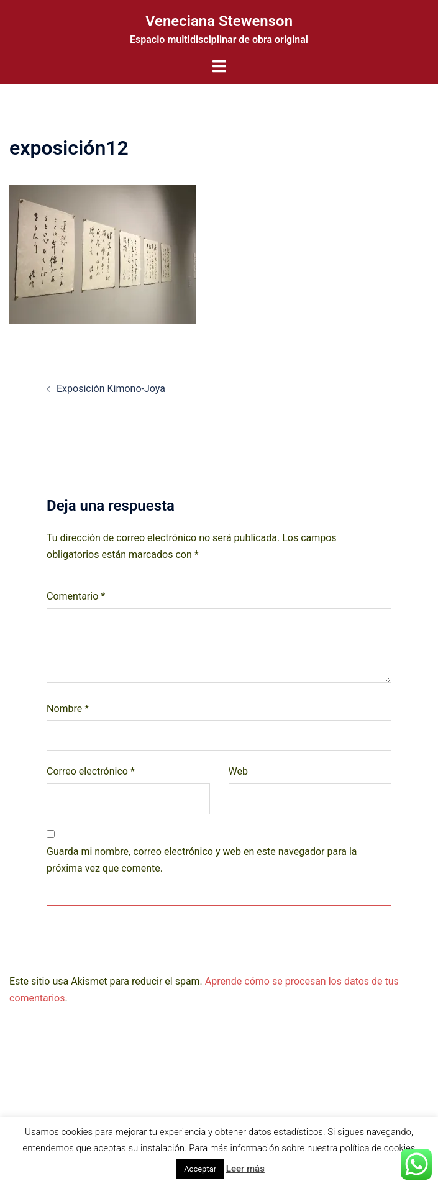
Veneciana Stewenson (219, 21)
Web (238, 771)
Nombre (68, 708)
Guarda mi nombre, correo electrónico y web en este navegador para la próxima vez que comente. (202, 860)
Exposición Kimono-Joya (111, 389)
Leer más (245, 1168)
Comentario (76, 596)
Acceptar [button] (200, 1169)
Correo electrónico (91, 771)
